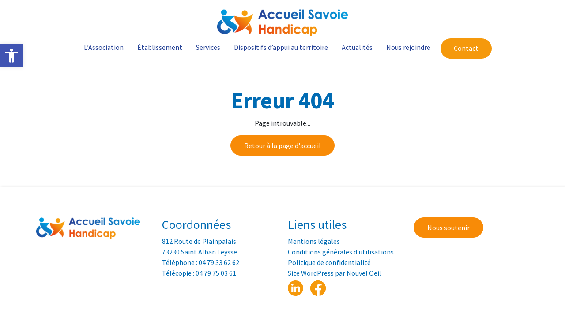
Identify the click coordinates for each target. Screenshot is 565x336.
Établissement (159, 47)
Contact (466, 48)
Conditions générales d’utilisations (341, 251)
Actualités (357, 47)
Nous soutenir (448, 227)
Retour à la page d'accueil (282, 145)
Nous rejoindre (408, 47)
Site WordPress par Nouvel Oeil (334, 273)
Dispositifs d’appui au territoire (281, 47)
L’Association (104, 47)
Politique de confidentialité (329, 262)
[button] (11, 55)
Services (208, 47)
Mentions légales (314, 241)
